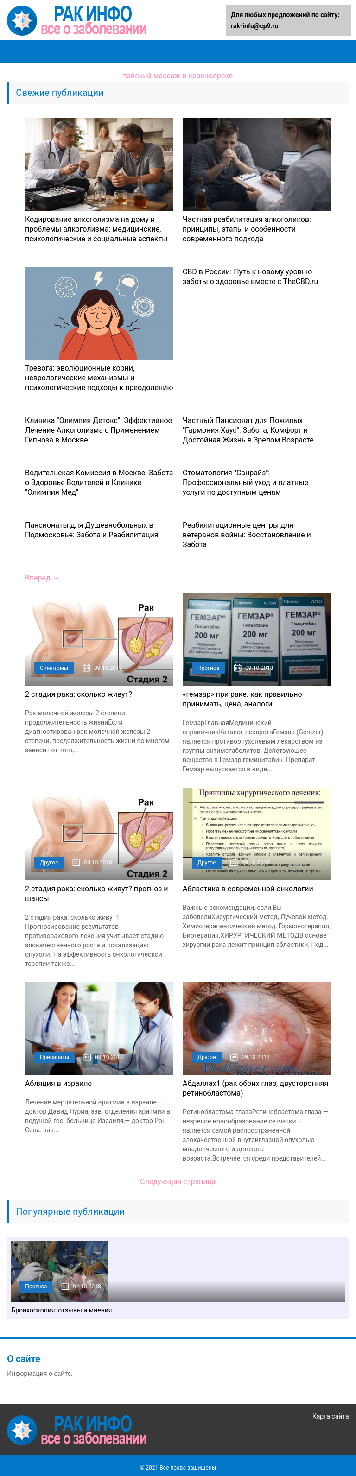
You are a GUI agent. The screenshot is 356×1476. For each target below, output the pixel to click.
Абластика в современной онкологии (248, 888)
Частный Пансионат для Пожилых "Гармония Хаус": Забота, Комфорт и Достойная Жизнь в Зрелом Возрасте (248, 430)
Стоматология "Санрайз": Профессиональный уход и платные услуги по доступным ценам (245, 482)
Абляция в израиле (58, 1083)
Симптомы (54, 668)
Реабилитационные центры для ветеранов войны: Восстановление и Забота (247, 535)
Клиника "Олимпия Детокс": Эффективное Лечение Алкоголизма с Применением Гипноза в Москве (98, 430)
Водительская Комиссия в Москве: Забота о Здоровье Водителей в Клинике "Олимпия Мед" (99, 482)
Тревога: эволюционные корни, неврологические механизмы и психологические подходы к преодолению (99, 378)
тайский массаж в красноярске (178, 75)
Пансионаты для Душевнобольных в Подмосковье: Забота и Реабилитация (92, 530)
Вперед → (42, 578)
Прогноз (208, 668)
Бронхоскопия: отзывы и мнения (61, 1310)
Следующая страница (178, 1181)
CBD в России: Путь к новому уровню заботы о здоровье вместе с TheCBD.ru (250, 276)
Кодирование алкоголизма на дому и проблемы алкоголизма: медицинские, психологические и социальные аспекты (96, 229)
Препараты (54, 1057)
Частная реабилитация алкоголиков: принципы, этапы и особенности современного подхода (247, 229)
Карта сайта (330, 1416)
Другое (49, 862)
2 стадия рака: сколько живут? (78, 694)
